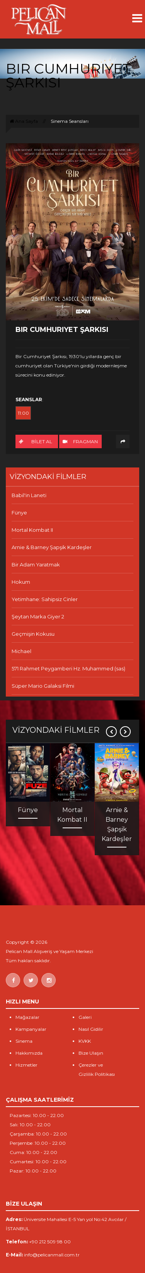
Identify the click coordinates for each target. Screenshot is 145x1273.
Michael (21, 651)
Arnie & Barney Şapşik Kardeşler (52, 547)
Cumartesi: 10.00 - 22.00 (38, 1161)
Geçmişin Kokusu (33, 634)
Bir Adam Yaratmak (36, 564)
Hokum (21, 582)
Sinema (23, 1041)
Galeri (85, 1017)
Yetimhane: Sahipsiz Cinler (45, 599)
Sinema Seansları (70, 121)
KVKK (84, 1041)
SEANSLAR (28, 399)
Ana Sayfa (24, 121)
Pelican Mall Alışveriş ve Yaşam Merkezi (49, 951)
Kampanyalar (30, 1029)
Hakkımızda (29, 1053)
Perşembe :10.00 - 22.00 (38, 1143)
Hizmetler (26, 1065)
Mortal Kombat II (32, 530)
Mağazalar (27, 1017)
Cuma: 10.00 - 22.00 (33, 1152)
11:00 (23, 413)
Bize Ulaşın (90, 1053)
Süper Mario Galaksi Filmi (43, 686)
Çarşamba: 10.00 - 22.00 (38, 1134)
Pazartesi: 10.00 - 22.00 (37, 1115)
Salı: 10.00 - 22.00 (30, 1124)
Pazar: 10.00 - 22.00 (33, 1171)
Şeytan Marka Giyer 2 (38, 616)
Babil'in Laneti (29, 495)
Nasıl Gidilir (90, 1029)
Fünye (19, 512)
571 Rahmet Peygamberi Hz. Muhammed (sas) (68, 668)
